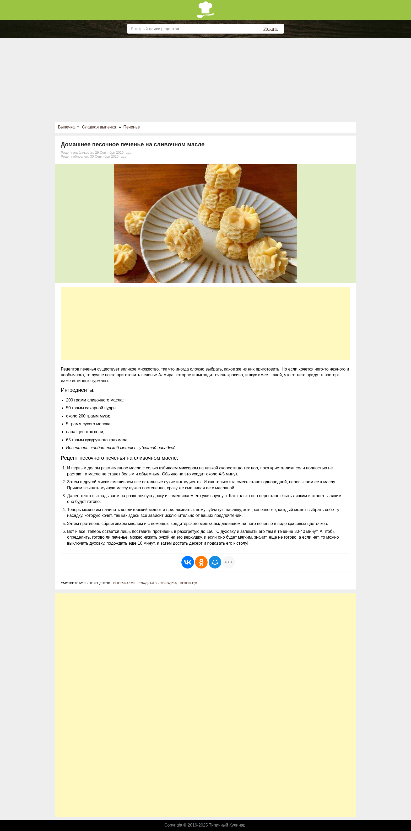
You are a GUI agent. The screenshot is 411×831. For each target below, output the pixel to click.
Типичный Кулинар (227, 825)
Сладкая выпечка (99, 127)
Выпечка (66, 127)
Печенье (131, 127)
